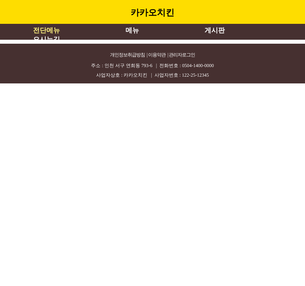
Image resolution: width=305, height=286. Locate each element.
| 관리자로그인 (181, 55)
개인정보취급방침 (127, 55)
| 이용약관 (156, 55)
